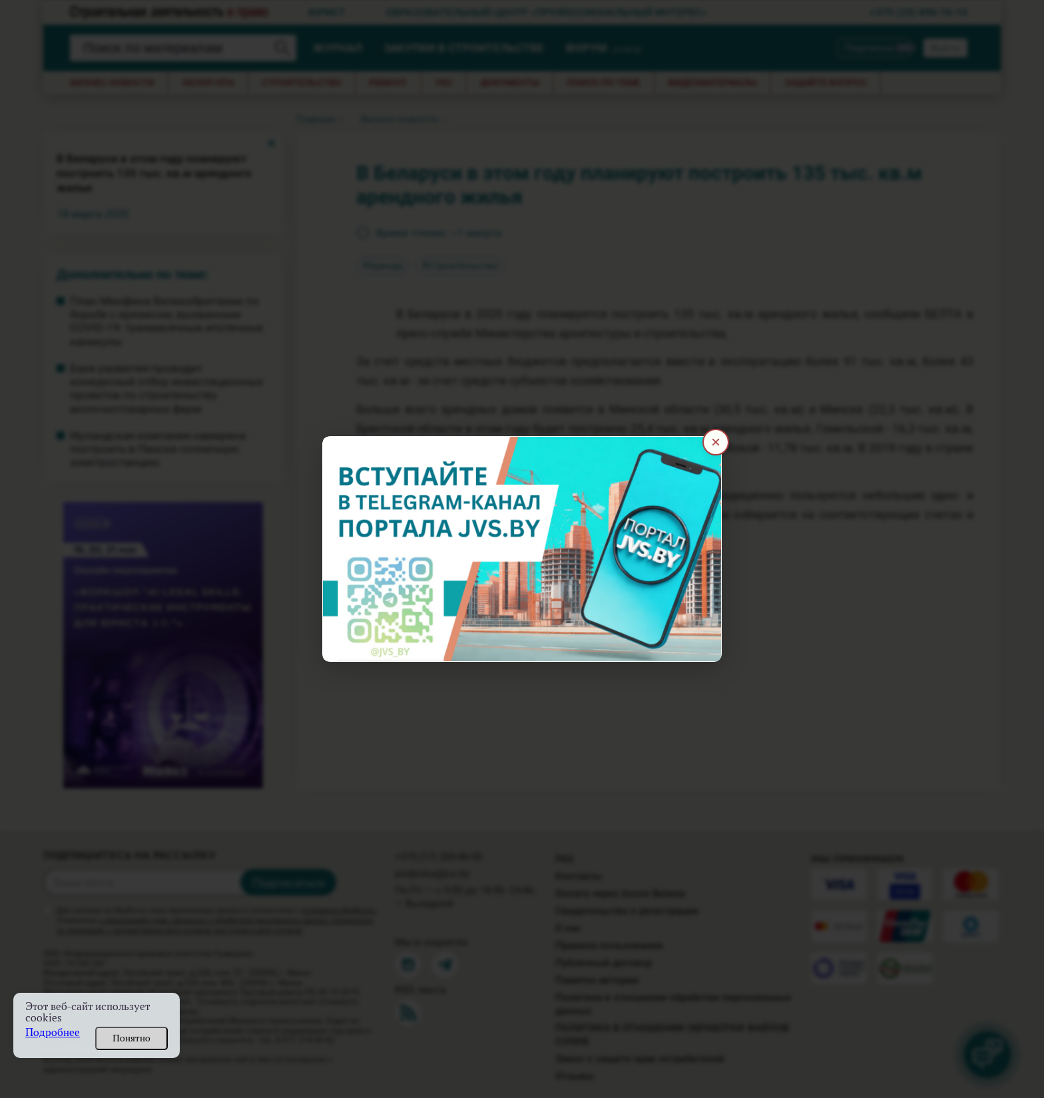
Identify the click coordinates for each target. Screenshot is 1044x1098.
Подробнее (52, 1032)
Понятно (131, 1038)
